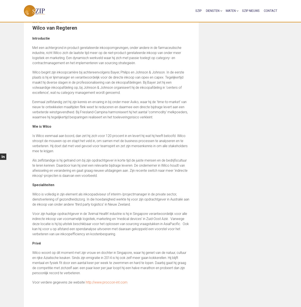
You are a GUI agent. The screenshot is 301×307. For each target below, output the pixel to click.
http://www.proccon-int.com (106, 282)
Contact (270, 10)
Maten (231, 10)
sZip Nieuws (251, 10)
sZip (198, 10)
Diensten (212, 10)
